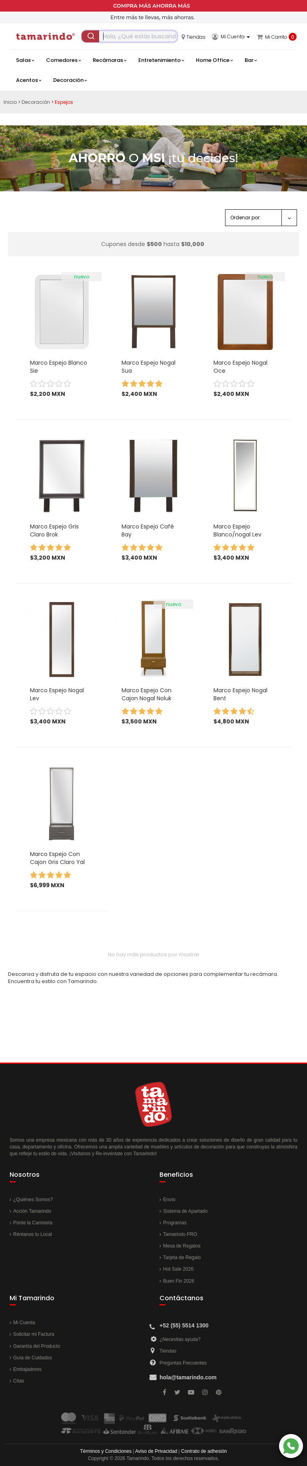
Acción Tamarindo (32, 1211)
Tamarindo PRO (180, 1234)
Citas (18, 1381)
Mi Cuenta (24, 1322)
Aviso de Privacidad (156, 1451)
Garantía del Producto (36, 1346)
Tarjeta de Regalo (182, 1257)
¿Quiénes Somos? (33, 1199)
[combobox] (129, 36)
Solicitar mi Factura (33, 1334)
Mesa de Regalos (181, 1246)
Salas (25, 60)
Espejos (64, 102)
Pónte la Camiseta (32, 1223)
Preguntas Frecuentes (183, 1363)
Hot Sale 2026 (178, 1269)
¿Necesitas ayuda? (180, 1339)
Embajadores (27, 1369)
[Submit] (90, 36)
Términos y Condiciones (106, 1451)
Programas (175, 1223)
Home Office (214, 60)
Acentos (28, 80)
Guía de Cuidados (32, 1358)
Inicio (10, 102)
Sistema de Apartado (185, 1211)
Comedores (63, 60)
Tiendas (167, 1351)
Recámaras (109, 60)
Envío (169, 1199)
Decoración (70, 80)
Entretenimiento (161, 60)
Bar (251, 60)
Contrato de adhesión (204, 1451)
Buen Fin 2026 (178, 1281)
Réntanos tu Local (32, 1234)
